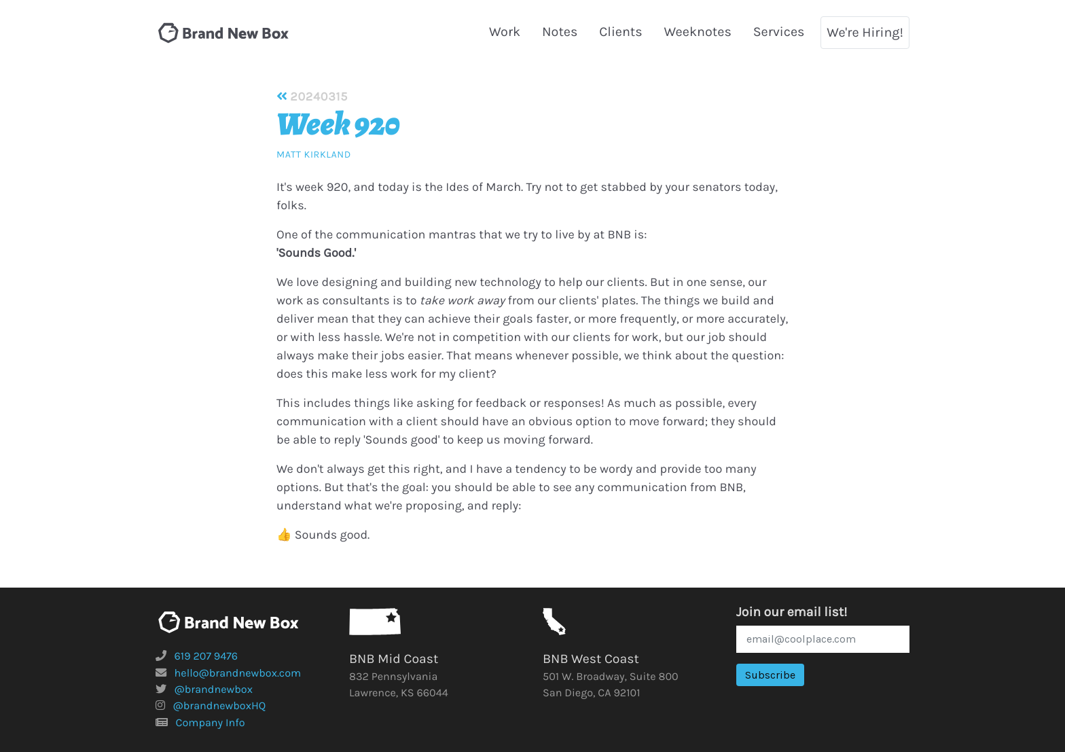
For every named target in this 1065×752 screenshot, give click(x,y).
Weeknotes (698, 31)
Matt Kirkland (313, 154)
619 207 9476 (206, 656)
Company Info (210, 723)
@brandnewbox (214, 689)
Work (504, 31)
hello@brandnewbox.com (238, 673)
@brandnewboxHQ (219, 706)
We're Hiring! (865, 32)
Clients (621, 31)
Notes (559, 31)
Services (779, 31)
